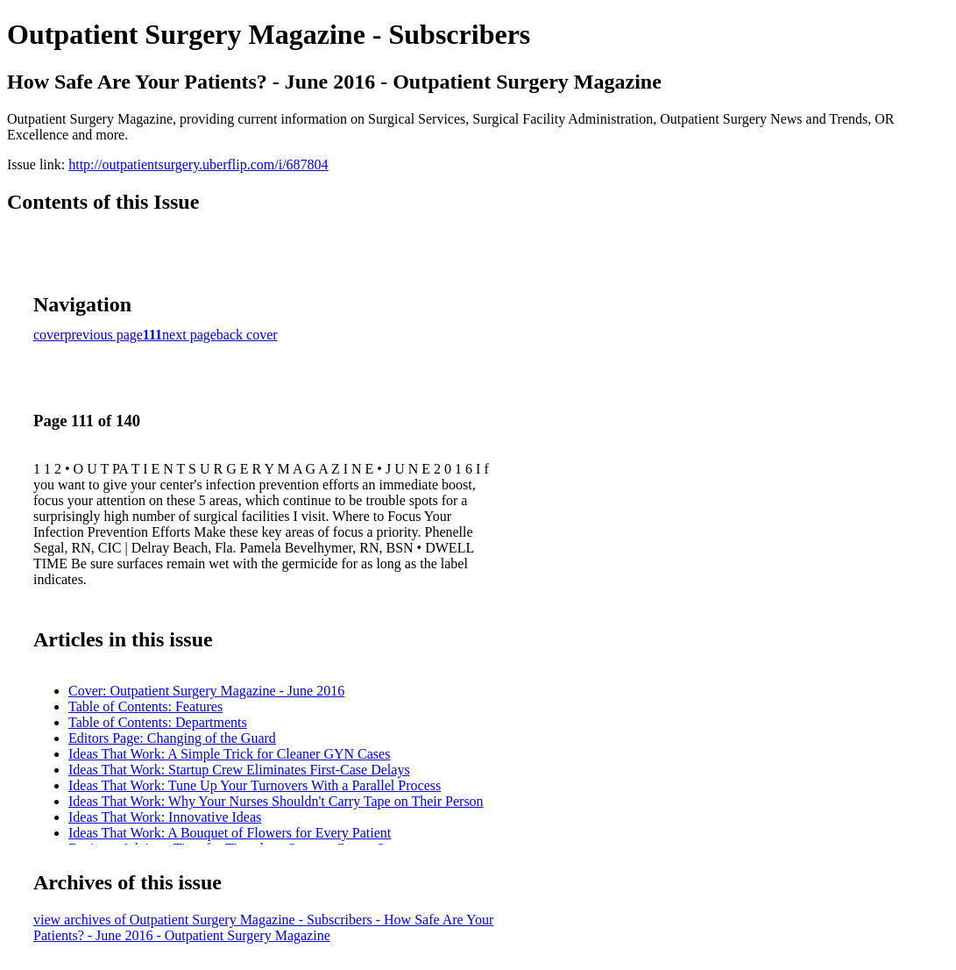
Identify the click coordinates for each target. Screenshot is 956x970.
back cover (247, 334)
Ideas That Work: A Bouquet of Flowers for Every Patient (229, 832)
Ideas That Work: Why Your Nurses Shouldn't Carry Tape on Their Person (276, 801)
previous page (104, 334)
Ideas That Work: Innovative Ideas (164, 817)
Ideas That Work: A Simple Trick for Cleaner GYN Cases (229, 753)
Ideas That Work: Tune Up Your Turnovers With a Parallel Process (254, 785)
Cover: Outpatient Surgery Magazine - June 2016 (206, 690)
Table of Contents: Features (145, 706)
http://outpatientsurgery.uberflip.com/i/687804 (198, 164)
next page (189, 334)
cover (49, 334)
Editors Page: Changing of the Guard (172, 738)
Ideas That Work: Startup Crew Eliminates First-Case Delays (239, 769)
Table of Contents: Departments (157, 722)
